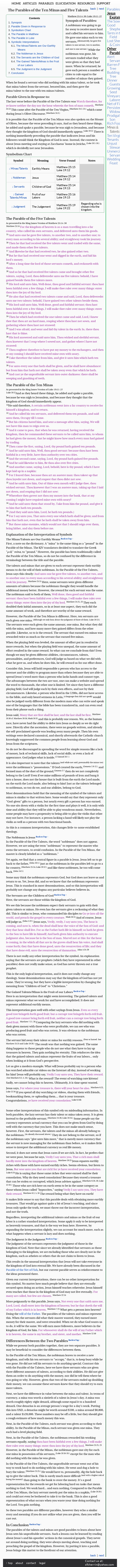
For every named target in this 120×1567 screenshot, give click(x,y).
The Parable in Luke (22, 38)
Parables (113, 9)
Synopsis (16, 22)
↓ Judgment (18, 206)
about (19, 1562)
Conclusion (17, 73)
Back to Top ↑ (66, 538)
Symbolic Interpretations (25, 41)
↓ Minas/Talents (18, 168)
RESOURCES (86, 3)
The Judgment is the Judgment (34, 69)
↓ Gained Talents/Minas (18, 196)
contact (31, 1562)
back (93, 8)
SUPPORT (103, 3)
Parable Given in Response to (28, 26)
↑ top (9, 1562)
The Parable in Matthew (25, 34)
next (101, 8)
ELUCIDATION (66, 3)
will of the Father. (30, 1314)
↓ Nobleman (18, 177)
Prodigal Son (113, 117)
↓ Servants (18, 186)
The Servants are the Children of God (37, 57)
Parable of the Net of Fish (22, 1270)
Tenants (113, 140)
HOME (16, 3)
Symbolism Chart (21, 30)
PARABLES (46, 3)
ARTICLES (30, 3)
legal (42, 1562)
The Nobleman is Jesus (29, 53)
